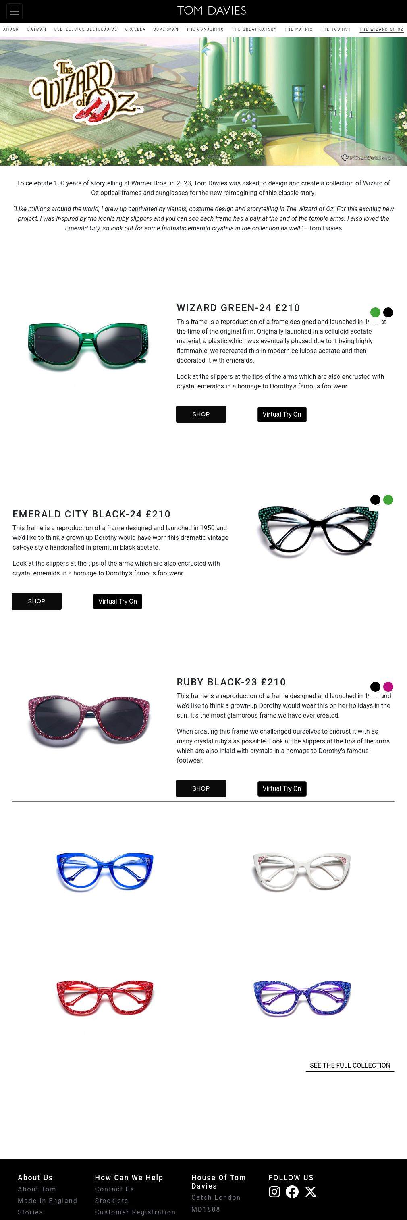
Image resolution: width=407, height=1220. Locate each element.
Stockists (112, 1201)
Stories (31, 1212)
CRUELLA (135, 29)
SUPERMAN (166, 29)
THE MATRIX (298, 29)
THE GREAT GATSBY (254, 29)
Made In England (48, 1201)
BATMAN (37, 29)
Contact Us (115, 1189)
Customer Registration (135, 1212)
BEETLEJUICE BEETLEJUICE (86, 29)
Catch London (216, 1197)
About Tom (37, 1189)
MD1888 (205, 1209)
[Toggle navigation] (14, 11)
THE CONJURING (205, 29)
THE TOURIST (336, 29)
